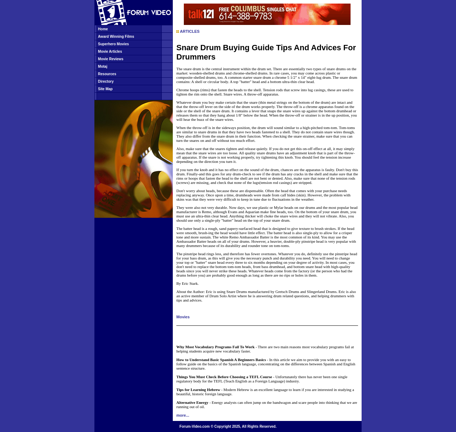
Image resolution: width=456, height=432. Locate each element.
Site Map (105, 89)
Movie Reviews (110, 59)
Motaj (102, 66)
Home (103, 29)
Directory (106, 81)
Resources (107, 74)
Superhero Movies (113, 44)
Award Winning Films (116, 36)
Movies (183, 317)
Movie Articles (110, 51)
